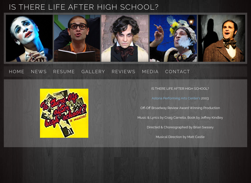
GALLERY (93, 71)
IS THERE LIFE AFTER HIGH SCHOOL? (84, 7)
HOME (17, 71)
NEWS (39, 71)
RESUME (64, 71)
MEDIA (150, 71)
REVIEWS (124, 71)
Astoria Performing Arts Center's (176, 98)
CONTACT (177, 71)
